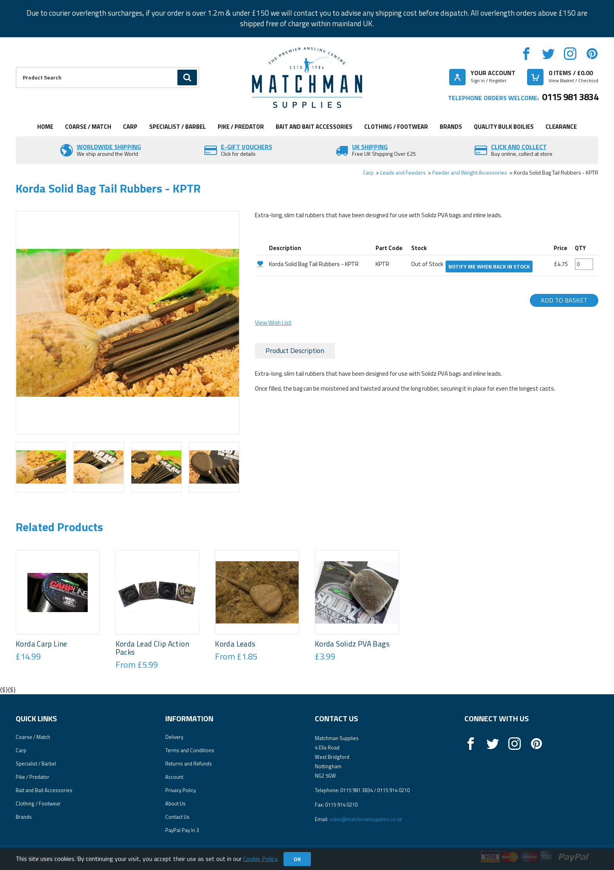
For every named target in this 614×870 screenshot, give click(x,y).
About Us (175, 803)
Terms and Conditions (189, 750)
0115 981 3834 (570, 97)
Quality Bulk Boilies (504, 126)
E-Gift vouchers (246, 146)
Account (174, 777)
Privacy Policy (180, 790)
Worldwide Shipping (109, 146)
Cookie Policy (260, 858)
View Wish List (273, 322)
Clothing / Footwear (396, 126)
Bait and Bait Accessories (314, 126)
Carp (130, 126)
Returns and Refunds (188, 763)
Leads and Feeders (403, 172)
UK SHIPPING (370, 146)
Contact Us (177, 817)
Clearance (561, 126)
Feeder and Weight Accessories (469, 172)
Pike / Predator (241, 126)
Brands (451, 126)
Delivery (174, 737)
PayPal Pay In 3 (182, 830)
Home (45, 126)
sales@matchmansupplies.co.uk (365, 819)
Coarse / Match (88, 126)
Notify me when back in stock (489, 266)
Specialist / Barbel (177, 126)
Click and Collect (519, 146)
